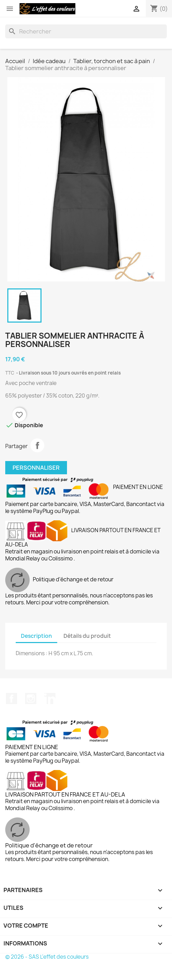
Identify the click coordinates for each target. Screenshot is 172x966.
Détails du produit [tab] (87, 636)
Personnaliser (36, 467)
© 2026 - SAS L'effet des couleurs (47, 956)
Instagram (30, 698)
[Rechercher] (86, 31)
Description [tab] (36, 636)
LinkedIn (49, 698)
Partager (37, 445)
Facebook (11, 698)
